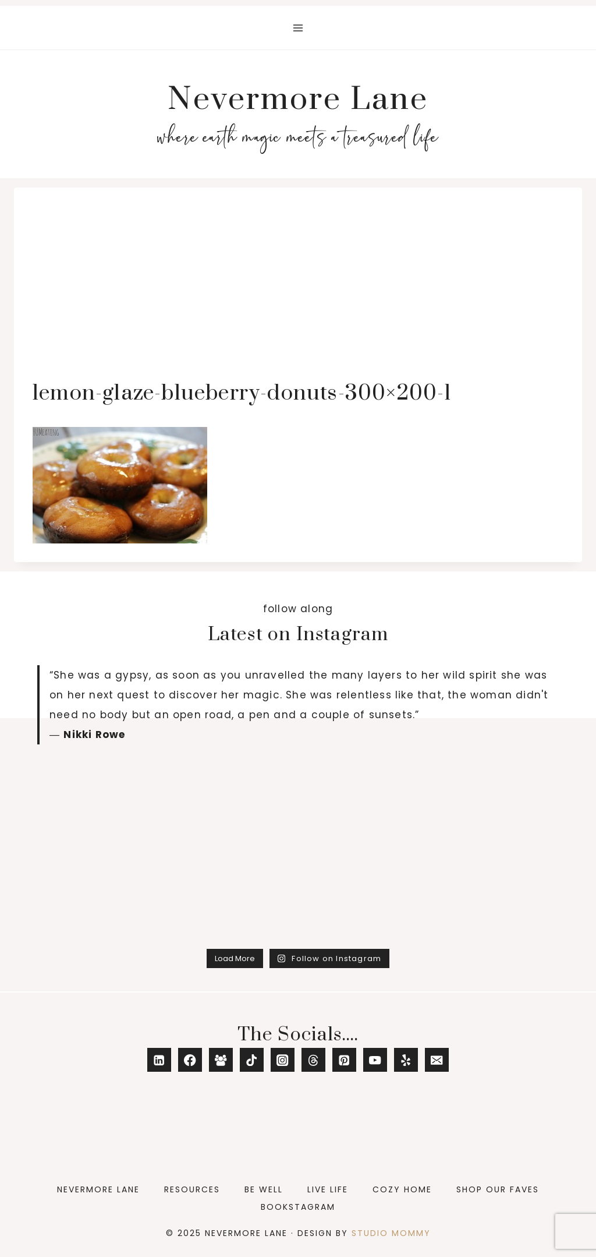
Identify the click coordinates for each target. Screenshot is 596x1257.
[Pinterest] (344, 1060)
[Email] (437, 1060)
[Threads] (313, 1060)
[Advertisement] (298, 293)
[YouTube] (375, 1060)
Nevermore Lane (98, 1189)
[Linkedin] (159, 1060)
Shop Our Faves (497, 1189)
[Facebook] (190, 1060)
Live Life (327, 1189)
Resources (192, 1189)
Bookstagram (298, 1207)
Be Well (263, 1189)
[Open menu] (298, 28)
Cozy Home (402, 1189)
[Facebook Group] (221, 1060)
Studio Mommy (391, 1233)
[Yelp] (406, 1060)
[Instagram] (283, 1060)
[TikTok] (252, 1060)
